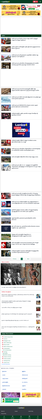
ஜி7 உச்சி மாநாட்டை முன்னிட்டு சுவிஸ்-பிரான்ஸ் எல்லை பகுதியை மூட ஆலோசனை (26, 227)
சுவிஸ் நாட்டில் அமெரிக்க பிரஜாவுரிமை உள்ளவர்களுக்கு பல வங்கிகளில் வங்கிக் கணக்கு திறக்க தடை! (26, 149)
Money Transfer (5, 344)
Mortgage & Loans (6, 341)
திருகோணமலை (6, 386)
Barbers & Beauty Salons (7, 346)
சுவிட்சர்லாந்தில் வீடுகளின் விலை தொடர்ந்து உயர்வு (25, 157)
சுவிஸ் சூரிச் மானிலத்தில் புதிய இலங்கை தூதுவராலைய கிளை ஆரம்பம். (26, 47)
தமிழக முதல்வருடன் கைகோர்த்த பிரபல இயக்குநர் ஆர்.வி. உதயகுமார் (17, 314)
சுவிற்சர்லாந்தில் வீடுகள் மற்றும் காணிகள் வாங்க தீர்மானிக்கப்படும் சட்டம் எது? (24, 141)
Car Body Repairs (6, 348)
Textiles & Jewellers (6, 359)
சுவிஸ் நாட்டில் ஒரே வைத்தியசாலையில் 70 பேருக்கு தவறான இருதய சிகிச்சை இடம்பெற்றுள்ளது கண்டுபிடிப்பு (26, 194)
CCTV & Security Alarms (6, 350)
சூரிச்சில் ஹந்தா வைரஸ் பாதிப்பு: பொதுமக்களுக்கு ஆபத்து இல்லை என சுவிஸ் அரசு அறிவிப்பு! (25, 210)
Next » (28, 259)
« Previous (14, 259)
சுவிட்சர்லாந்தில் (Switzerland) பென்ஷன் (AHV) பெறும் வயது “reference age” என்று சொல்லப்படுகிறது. (25, 243)
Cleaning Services (6, 360)
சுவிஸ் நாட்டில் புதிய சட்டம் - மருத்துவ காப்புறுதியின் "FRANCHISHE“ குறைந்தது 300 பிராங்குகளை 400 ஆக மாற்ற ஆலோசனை (26, 166)
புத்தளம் (24, 386)
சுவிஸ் (3, 36)
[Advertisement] (21, 25)
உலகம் (3, 375)
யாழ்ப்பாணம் (5, 378)
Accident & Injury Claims (7, 337)
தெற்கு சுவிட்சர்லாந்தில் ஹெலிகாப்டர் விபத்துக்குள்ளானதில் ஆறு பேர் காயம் (21, 235)
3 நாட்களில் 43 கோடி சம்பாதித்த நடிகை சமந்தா (12, 307)
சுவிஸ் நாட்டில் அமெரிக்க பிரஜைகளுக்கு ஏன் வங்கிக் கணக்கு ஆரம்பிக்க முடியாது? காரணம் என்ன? (25, 64)
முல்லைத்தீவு (5, 382)
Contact (16, 411)
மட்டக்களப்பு (25, 382)
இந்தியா (24, 371)
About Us (3, 411)
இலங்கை (4, 371)
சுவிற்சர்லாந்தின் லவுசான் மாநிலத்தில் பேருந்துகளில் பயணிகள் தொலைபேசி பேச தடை (25, 251)
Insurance (4, 339)
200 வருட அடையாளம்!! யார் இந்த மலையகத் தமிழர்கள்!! (14, 287)
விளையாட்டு (25, 375)
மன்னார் (4, 389)
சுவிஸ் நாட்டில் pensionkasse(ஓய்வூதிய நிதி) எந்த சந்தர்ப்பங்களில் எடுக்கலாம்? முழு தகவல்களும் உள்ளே (25, 89)
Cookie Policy (30, 411)
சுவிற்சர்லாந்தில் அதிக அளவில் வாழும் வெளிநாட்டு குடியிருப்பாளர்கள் (25, 114)
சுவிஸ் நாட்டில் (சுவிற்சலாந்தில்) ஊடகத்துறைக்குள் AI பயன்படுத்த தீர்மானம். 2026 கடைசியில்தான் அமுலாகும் (25, 202)
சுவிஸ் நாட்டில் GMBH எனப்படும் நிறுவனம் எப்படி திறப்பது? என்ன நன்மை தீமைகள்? (26, 97)
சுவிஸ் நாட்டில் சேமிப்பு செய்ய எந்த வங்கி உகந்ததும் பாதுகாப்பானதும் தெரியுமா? (25, 39)
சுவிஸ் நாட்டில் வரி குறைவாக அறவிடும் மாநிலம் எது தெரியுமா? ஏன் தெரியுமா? (25, 55)
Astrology (4, 352)
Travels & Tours (5, 362)
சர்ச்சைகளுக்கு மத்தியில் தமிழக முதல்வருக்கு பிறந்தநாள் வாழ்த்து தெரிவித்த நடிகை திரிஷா (16, 301)
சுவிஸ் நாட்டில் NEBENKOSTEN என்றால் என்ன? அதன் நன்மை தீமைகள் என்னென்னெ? (25, 106)
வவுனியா (24, 389)
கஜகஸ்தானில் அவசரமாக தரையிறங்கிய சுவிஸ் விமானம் (24, 219)
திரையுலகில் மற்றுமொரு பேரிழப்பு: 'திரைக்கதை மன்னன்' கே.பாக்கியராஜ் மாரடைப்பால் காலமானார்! (18, 295)
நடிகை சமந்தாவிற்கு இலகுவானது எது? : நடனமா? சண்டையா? (15, 320)
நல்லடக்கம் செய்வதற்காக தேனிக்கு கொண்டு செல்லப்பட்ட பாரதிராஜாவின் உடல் (18, 327)
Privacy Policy (3, 413)
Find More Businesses (6, 364)
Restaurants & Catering (6, 355)
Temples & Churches (6, 357)
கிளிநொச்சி (24, 378)
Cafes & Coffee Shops (6, 343)
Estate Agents (5, 353)
